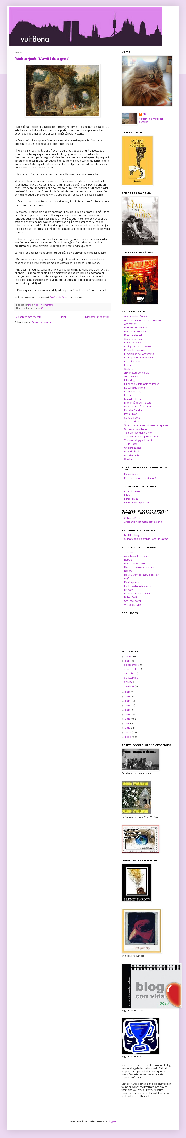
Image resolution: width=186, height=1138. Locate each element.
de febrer (129, 686)
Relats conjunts (57, 297)
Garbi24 (128, 369)
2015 (127, 705)
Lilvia (127, 495)
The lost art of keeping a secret (141, 437)
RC (41, 308)
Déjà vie (128, 578)
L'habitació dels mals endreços (141, 384)
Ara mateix (130, 324)
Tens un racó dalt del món (138, 433)
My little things (132, 535)
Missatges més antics (97, 317)
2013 (128, 714)
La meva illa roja (133, 391)
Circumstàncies (133, 339)
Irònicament (131, 376)
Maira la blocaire (133, 399)
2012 (128, 719)
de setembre (131, 678)
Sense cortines (132, 421)
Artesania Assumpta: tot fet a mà (143, 522)
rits (30, 305)
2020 (128, 657)
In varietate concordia (136, 373)
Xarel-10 (129, 459)
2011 (127, 723)
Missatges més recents (28, 317)
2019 (128, 661)
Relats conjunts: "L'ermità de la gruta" (42, 58)
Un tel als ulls (131, 455)
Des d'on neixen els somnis (139, 567)
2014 (128, 710)
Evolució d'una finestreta (138, 586)
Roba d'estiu (131, 597)
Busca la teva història (136, 564)
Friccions (129, 365)
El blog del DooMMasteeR (138, 346)
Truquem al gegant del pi (138, 440)
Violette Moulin (132, 605)
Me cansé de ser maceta (138, 403)
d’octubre (130, 673)
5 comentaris (47, 305)
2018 (128, 692)
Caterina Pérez (132, 518)
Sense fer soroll (132, 601)
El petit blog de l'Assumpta (139, 354)
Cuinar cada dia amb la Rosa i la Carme (146, 539)
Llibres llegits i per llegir (137, 503)
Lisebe (127, 395)
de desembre (131, 665)
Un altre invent (132, 448)
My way (128, 590)
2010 (128, 728)
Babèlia (128, 560)
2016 (128, 701)
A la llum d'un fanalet (136, 316)
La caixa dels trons (134, 388)
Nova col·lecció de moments (140, 407)
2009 (128, 732)
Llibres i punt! (132, 499)
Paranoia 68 (131, 474)
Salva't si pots (132, 418)
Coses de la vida (133, 343)
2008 (128, 737)
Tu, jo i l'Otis (131, 444)
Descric (128, 571)
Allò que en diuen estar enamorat (143, 320)
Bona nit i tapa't (133, 335)
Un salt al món (132, 451)
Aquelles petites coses (136, 556)
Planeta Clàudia (133, 410)
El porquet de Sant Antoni (138, 358)
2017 (128, 696)
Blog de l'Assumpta (135, 331)
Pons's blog (130, 414)
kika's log (129, 380)
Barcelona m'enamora (136, 328)
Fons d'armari (132, 361)
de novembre (131, 669)
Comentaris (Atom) (42, 322)
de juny (128, 682)
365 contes (130, 552)
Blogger (112, 1121)
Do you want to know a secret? (141, 575)
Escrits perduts (132, 582)
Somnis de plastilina (135, 429)
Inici (63, 317)
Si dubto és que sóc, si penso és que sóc (146, 425)
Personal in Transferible (137, 594)
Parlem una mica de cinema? (140, 478)
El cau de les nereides (136, 350)
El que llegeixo (132, 491)
